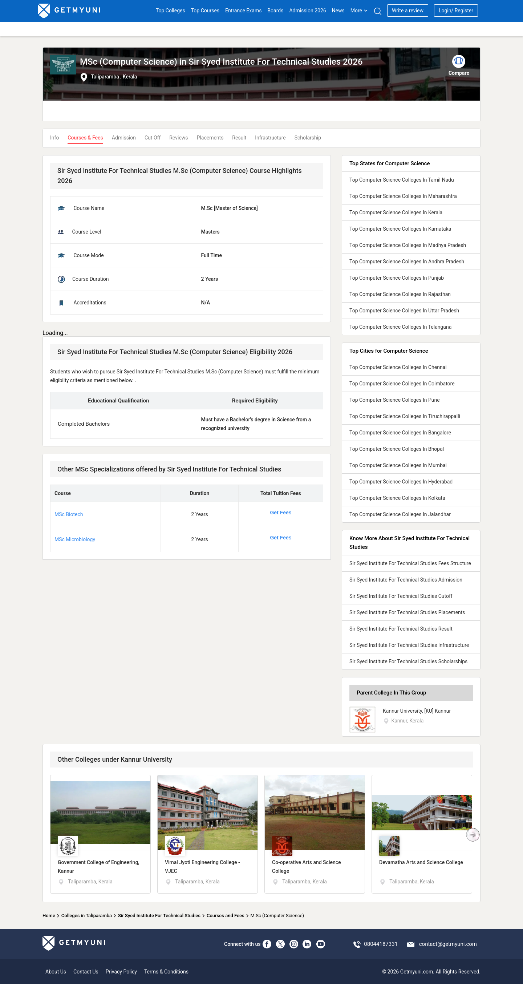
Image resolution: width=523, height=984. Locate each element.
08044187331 (381, 944)
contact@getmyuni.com (448, 944)
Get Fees (280, 512)
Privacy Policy (121, 972)
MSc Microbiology (74, 539)
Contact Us (85, 972)
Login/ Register (456, 10)
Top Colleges (170, 10)
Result (239, 138)
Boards (275, 10)
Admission (124, 138)
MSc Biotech (68, 514)
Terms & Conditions (166, 972)
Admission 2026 (307, 10)
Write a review (407, 10)
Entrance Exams (243, 10)
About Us (55, 972)
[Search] (377, 11)
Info (54, 138)
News (338, 10)
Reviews (178, 138)
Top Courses (205, 10)
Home (48, 915)
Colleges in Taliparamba (86, 915)
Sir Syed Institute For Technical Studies (159, 915)
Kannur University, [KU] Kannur (417, 711)
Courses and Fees (225, 915)
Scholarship (308, 138)
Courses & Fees (85, 138)
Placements (210, 138)
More (359, 10)
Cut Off (153, 138)
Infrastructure (270, 138)
